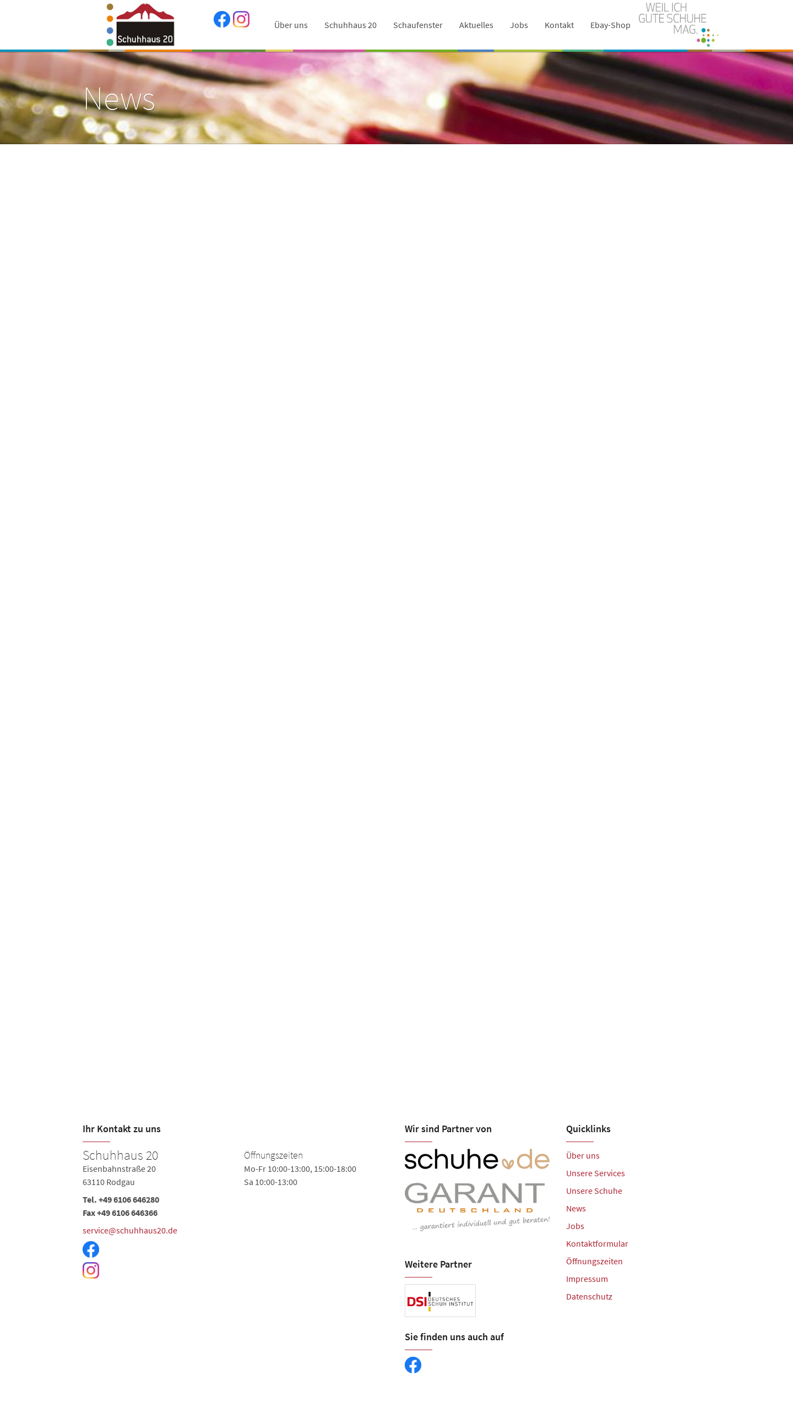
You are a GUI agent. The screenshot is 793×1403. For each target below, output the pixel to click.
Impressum (587, 1278)
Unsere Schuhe (594, 1190)
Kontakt (559, 24)
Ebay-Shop (610, 24)
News (576, 1208)
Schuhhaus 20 (350, 24)
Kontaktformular (597, 1243)
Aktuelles (476, 24)
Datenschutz (589, 1296)
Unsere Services (595, 1172)
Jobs (519, 24)
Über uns (291, 24)
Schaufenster (418, 24)
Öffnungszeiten (594, 1260)
